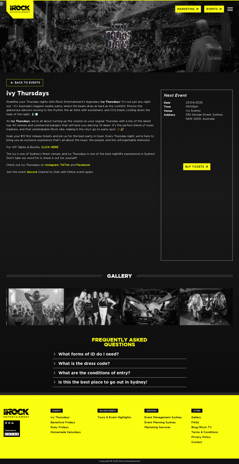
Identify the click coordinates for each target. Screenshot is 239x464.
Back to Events (25, 83)
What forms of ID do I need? (86, 354)
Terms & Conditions (204, 432)
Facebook (83, 164)
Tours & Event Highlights (114, 417)
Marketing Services (157, 427)
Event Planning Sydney (160, 422)
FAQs (195, 422)
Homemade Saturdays (66, 432)
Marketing (188, 9)
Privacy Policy (201, 437)
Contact (196, 442)
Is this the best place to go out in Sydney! (100, 382)
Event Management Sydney (163, 417)
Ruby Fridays (60, 427)
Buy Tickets (196, 167)
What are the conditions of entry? (91, 373)
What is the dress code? (81, 363)
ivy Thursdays (60, 417)
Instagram (52, 164)
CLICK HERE (49, 147)
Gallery (196, 417)
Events (214, 9)
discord (32, 171)
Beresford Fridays (63, 422)
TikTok (65, 164)
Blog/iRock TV (201, 427)
